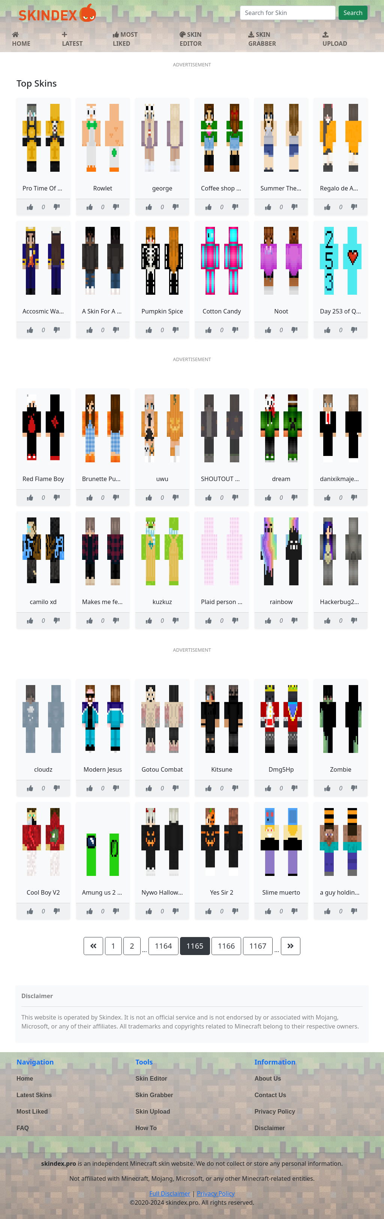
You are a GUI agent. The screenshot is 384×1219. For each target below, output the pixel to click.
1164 (163, 946)
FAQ (22, 1128)
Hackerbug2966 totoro (352, 602)
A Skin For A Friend (108, 311)
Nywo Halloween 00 (169, 892)
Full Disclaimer (169, 1193)
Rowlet (102, 188)
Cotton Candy (221, 311)
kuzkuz (162, 602)
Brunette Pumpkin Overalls (120, 479)
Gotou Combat (162, 769)
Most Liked (32, 1111)
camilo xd (43, 602)
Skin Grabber (154, 1095)
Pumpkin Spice (162, 311)
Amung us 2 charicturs (114, 892)
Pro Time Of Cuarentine (55, 188)
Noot (281, 311)
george (162, 188)
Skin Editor (151, 1078)
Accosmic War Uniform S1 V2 (63, 311)
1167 (258, 946)
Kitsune (221, 769)
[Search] (288, 13)
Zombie (340, 769)
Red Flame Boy (43, 479)
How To (146, 1128)
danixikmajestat (342, 479)
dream (281, 479)
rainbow (281, 602)
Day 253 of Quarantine (351, 311)
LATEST (72, 39)
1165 (195, 946)
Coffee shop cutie (225, 188)
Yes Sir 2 (221, 892)
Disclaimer (270, 1128)
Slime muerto (281, 892)
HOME (21, 39)
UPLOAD (334, 39)
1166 (226, 946)
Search (353, 13)
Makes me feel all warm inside (124, 602)
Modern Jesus (103, 769)
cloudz (43, 769)
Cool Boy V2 (43, 892)
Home (24, 1078)
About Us (268, 1078)
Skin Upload (152, 1111)
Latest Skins (34, 1095)
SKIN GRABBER (262, 39)
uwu (162, 479)
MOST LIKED (125, 39)
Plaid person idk (223, 602)
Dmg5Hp (281, 769)
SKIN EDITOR (191, 39)
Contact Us (270, 1095)
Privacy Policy (275, 1111)
